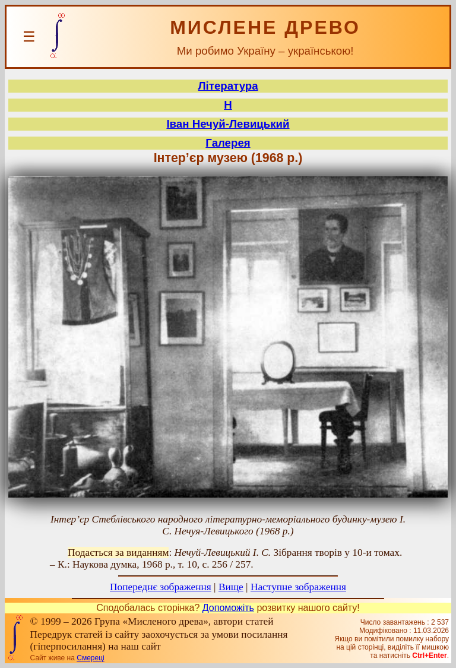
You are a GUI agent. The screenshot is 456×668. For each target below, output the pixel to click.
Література (228, 86)
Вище (230, 587)
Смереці (90, 658)
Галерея (227, 143)
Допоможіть (228, 608)
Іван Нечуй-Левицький (227, 124)
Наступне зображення (298, 587)
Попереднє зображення (160, 587)
